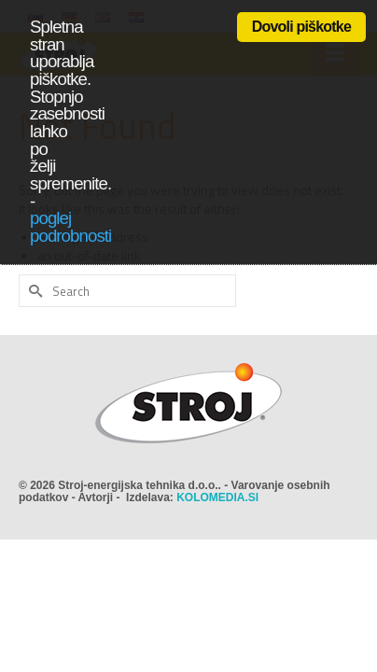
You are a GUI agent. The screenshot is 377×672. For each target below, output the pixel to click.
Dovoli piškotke (301, 27)
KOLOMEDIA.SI (217, 497)
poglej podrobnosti (70, 226)
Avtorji (96, 497)
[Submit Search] (33, 290)
